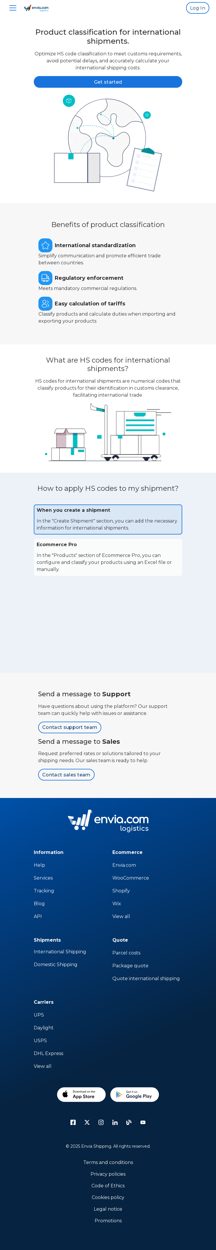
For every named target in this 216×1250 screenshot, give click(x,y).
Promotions (108, 1220)
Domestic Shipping (55, 964)
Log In (197, 8)
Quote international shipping (146, 978)
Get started (108, 82)
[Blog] (129, 1122)
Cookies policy (108, 1197)
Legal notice (108, 1209)
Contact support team (69, 727)
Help (39, 865)
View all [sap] (121, 916)
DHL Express (48, 1053)
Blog (39, 903)
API (38, 916)
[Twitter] (87, 1122)
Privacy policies (108, 1174)
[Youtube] (143, 1122)
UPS (39, 1015)
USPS (40, 1040)
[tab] (108, 519)
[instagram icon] (101, 1122)
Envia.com (124, 865)
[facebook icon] (73, 1122)
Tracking (44, 891)
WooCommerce (130, 878)
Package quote (130, 965)
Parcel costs (126, 953)
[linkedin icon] (115, 1122)
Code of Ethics (108, 1186)
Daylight (44, 1028)
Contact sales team (66, 775)
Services (43, 878)
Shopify (121, 891)
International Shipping (60, 951)
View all (43, 1066)
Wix (116, 903)
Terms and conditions (108, 1162)
